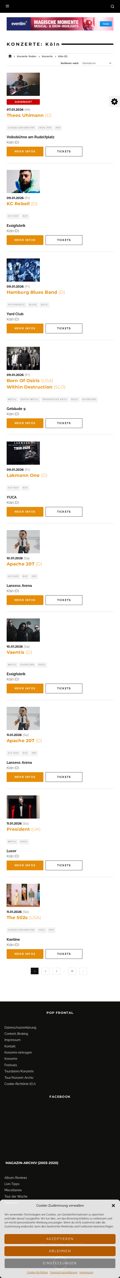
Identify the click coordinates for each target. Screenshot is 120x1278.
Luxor (11, 851)
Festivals (10, 1058)
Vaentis (19, 652)
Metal (12, 399)
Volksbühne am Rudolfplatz (30, 137)
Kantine (13, 939)
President (24, 829)
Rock (44, 304)
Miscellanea (13, 1183)
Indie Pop (45, 128)
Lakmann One (27, 475)
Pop (58, 128)
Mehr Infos (25, 151)
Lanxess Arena (19, 586)
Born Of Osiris (30, 380)
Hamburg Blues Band (36, 292)
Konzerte (10, 1052)
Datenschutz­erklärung (63, 1272)
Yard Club (15, 314)
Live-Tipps (11, 1177)
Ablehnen (60, 1251)
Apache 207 (24, 564)
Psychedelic (16, 304)
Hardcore (89, 399)
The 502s (24, 917)
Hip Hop (13, 216)
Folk (42, 930)
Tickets (64, 151)
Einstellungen (60, 1263)
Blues (33, 304)
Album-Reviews (15, 1170)
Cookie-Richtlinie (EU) (20, 1077)
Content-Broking (16, 1026)
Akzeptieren (60, 1239)
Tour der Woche (15, 1189)
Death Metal (30, 399)
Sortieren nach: (70, 63)
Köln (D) (13, 142)
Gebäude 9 (16, 409)
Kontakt (9, 1039)
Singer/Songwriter (21, 128)
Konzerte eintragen (18, 1045)
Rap (25, 216)
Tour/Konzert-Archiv (18, 1070)
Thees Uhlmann (29, 115)
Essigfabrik (16, 226)
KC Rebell (22, 203)
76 (72, 971)
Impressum (86, 1272)
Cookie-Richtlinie (37, 1272)
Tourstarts (11, 1196)
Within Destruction (36, 387)
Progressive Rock (55, 399)
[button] (113, 1205)
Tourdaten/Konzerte (19, 1064)
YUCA (12, 497)
